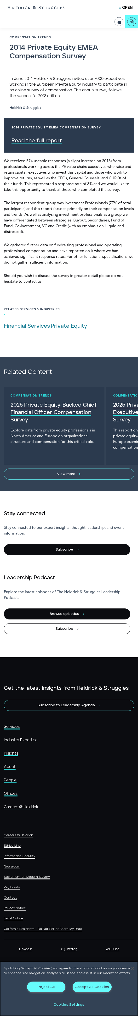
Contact (10, 897)
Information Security (19, 856)
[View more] (69, 474)
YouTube (112, 949)
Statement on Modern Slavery (27, 876)
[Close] (132, 968)
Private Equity (69, 326)
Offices (10, 793)
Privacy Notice (15, 908)
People (10, 780)
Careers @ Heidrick (21, 807)
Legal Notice (13, 918)
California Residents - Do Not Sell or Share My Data (43, 929)
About (10, 767)
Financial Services (27, 326)
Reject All (46, 987)
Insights (11, 753)
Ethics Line (12, 845)
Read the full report (37, 141)
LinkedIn (25, 949)
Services (12, 727)
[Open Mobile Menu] (126, 8)
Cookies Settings (69, 1004)
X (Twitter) (69, 949)
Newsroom (12, 866)
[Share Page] (119, 18)
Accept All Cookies (92, 987)
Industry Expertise (21, 740)
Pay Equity (12, 887)
